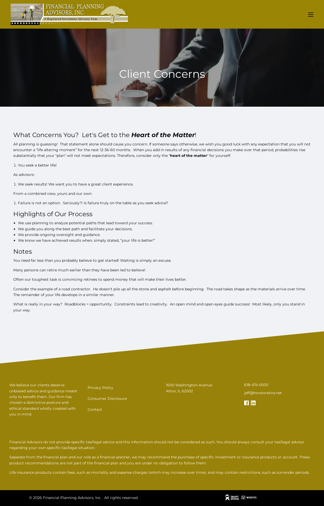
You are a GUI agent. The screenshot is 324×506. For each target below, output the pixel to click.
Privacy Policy (100, 387)
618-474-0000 (256, 384)
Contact (95, 409)
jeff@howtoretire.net (263, 392)
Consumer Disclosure (107, 398)
